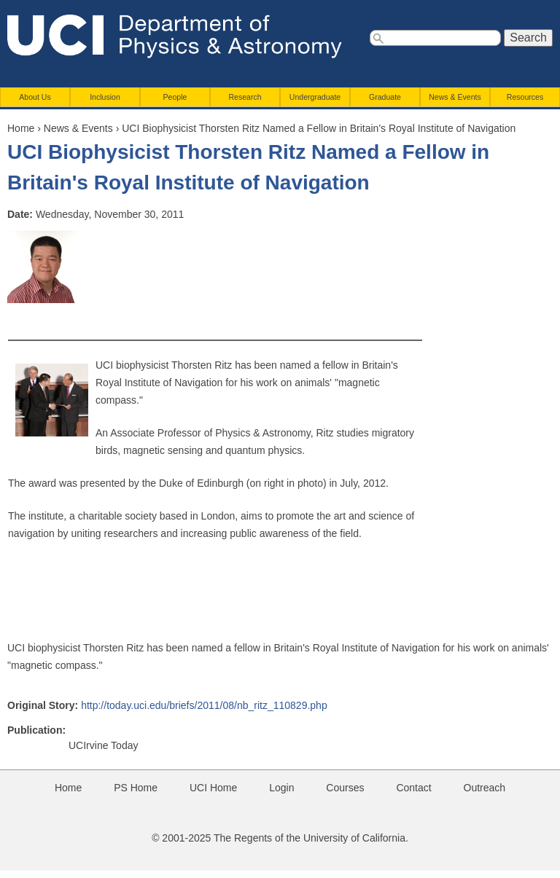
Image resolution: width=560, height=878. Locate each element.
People (175, 97)
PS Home (136, 787)
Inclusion (105, 97)
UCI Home (213, 787)
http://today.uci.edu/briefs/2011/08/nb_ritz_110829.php (204, 705)
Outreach (485, 787)
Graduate (385, 97)
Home (20, 128)
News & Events (455, 97)
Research (244, 97)
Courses (345, 787)
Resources (525, 97)
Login (281, 787)
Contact (413, 787)
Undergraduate (315, 97)
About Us (34, 97)
